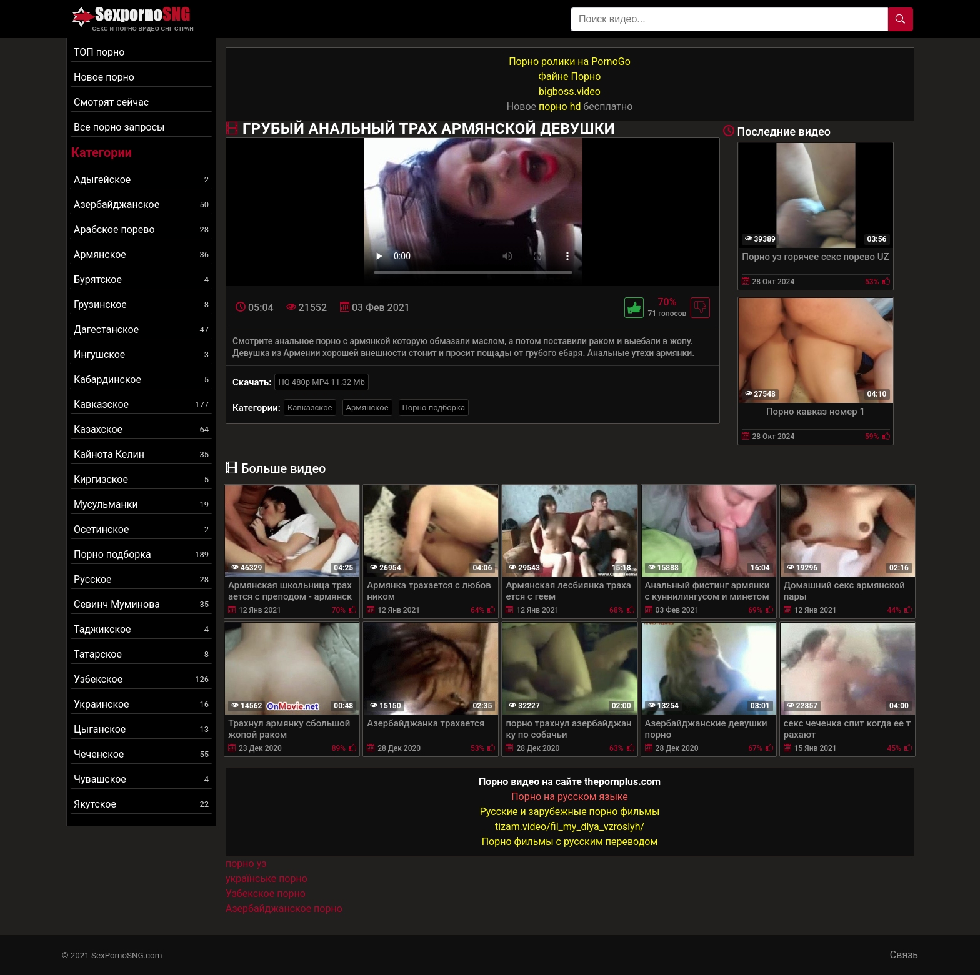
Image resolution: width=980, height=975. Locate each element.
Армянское (141, 254)
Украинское (141, 704)
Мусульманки (141, 504)
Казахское (141, 429)
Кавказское (141, 404)
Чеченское (141, 754)
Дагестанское (141, 329)
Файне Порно (570, 76)
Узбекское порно (266, 893)
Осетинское (141, 529)
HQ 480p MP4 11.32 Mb (321, 382)
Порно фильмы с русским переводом (570, 842)
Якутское (141, 804)
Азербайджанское (141, 204)
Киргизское (141, 479)
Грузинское (141, 304)
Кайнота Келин (141, 454)
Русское (141, 579)
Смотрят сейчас (111, 102)
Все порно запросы (119, 127)
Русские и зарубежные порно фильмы (570, 812)
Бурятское (141, 279)
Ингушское (141, 354)
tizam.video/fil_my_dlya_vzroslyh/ (569, 827)
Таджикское (141, 629)
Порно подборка (141, 554)
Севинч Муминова (141, 604)
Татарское (141, 654)
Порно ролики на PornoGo (570, 61)
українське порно (267, 878)
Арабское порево (141, 229)
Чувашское (141, 779)
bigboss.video (570, 91)
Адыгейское (141, 180)
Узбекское (141, 679)
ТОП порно (99, 52)
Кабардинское (141, 379)
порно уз (246, 863)
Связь (904, 955)
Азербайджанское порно (284, 908)
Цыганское (141, 729)
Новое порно (104, 77)
